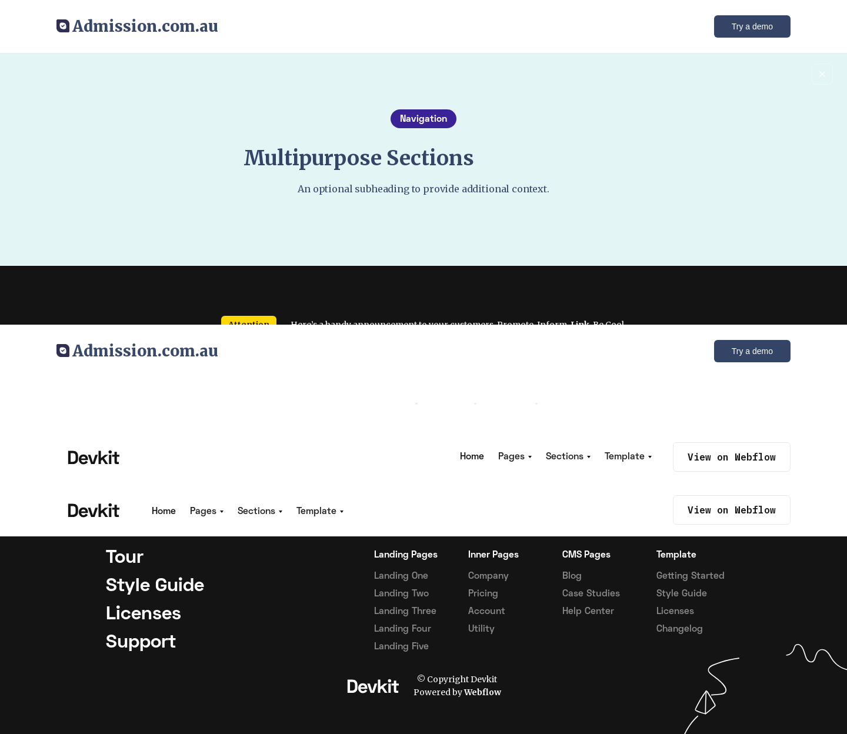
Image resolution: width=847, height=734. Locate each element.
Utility (481, 629)
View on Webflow (732, 510)
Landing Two (401, 594)
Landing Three (405, 612)
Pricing (483, 594)
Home (164, 512)
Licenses (675, 612)
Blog (572, 576)
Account (486, 612)
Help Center (588, 612)
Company (488, 576)
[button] (207, 512)
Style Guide (681, 594)
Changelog (679, 629)
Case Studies (591, 594)
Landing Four (402, 629)
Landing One (401, 576)
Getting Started (690, 576)
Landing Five (401, 647)
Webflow (482, 692)
